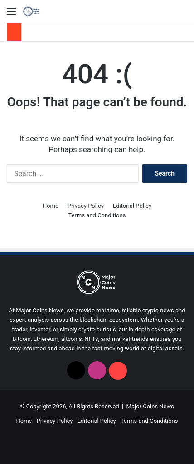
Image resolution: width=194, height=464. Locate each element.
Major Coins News (150, 406)
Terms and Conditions (97, 215)
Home (50, 205)
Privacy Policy (86, 205)
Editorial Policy (132, 205)
